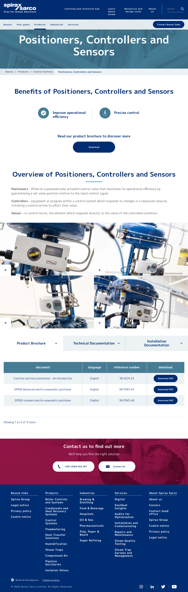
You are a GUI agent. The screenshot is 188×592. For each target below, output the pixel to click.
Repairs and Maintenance (124, 533)
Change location (51, 580)
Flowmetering (55, 529)
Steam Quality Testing (125, 542)
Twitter (163, 586)
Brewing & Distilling (87, 501)
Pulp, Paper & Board (89, 533)
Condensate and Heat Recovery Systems (56, 511)
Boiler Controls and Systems (56, 501)
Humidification (56, 544)
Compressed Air (56, 555)
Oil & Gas (86, 520)
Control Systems (43, 71)
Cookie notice (21, 516)
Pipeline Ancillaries (53, 563)
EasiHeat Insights (121, 506)
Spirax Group (20, 499)
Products (23, 71)
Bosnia (9, 71)
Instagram (141, 586)
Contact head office (159, 512)
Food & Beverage (92, 508)
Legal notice (20, 505)
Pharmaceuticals (92, 525)
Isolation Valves (57, 570)
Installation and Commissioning (126, 524)
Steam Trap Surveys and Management (124, 553)
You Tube (174, 586)
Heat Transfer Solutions (55, 536)
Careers (154, 505)
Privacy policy (21, 511)
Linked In (152, 586)
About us (155, 499)
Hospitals (86, 514)
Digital (120, 499)
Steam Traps (54, 549)
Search (182, 8)
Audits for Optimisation (124, 515)
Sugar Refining (90, 540)
